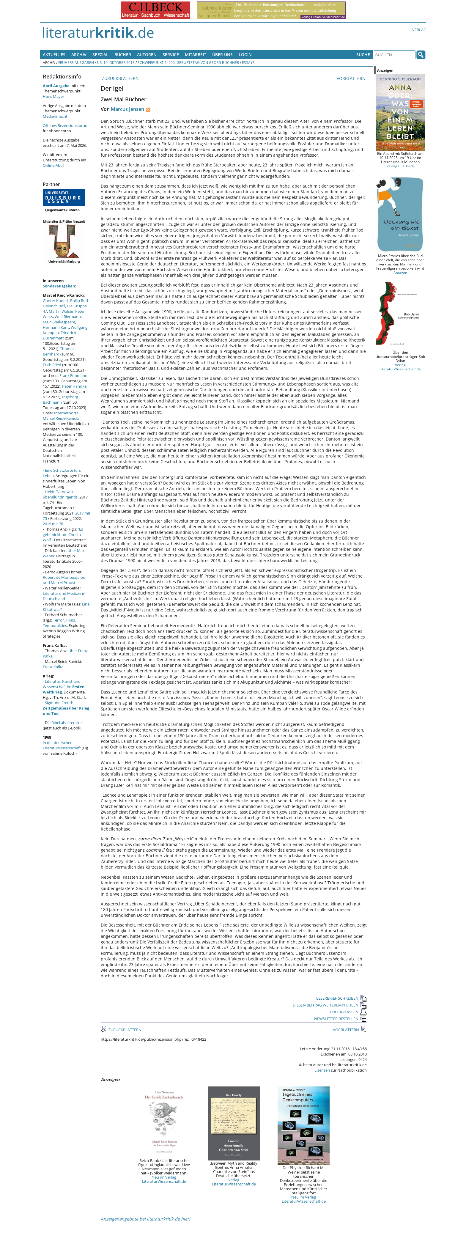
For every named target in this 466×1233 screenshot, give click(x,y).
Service (171, 54)
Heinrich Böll (54, 306)
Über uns (222, 54)
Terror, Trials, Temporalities (59, 622)
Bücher (122, 54)
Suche (363, 54)
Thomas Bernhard (58, 351)
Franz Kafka (53, 666)
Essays (248, 62)
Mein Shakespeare (59, 322)
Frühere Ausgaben (76, 62)
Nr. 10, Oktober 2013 (116, 62)
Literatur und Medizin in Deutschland (64, 596)
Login (245, 54)
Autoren (147, 54)
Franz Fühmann (73, 375)
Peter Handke (74, 386)
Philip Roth (79, 300)
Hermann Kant (56, 327)
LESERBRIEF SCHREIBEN (341, 998)
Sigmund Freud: (66, 708)
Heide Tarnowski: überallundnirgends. (60, 494)
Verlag (419, 29)
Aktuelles (54, 54)
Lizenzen (322, 1070)
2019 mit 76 (53, 523)
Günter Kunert (55, 300)
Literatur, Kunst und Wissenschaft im (64, 687)
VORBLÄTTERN (352, 78)
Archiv (78, 54)
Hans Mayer (53, 96)
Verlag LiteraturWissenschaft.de (234, 1182)
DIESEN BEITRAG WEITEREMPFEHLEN (330, 1005)
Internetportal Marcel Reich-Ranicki (61, 415)
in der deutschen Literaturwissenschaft (62, 745)
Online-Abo (53, 165)
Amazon (400, 272)
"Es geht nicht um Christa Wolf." (63, 534)
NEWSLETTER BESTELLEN (340, 1018)
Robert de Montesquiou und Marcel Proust (64, 580)
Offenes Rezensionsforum (66, 125)
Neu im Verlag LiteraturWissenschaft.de (164, 1179)
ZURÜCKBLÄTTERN (120, 78)
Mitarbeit (195, 54)
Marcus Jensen (127, 109)
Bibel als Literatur (66, 722)
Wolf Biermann (68, 316)
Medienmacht (55, 116)
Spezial (100, 54)
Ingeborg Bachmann (60, 399)
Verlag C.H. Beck (400, 165)
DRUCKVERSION (348, 1012)
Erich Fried (52, 364)
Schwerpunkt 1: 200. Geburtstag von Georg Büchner (188, 62)
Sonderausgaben (59, 286)
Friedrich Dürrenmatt (59, 335)
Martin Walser (61, 311)
